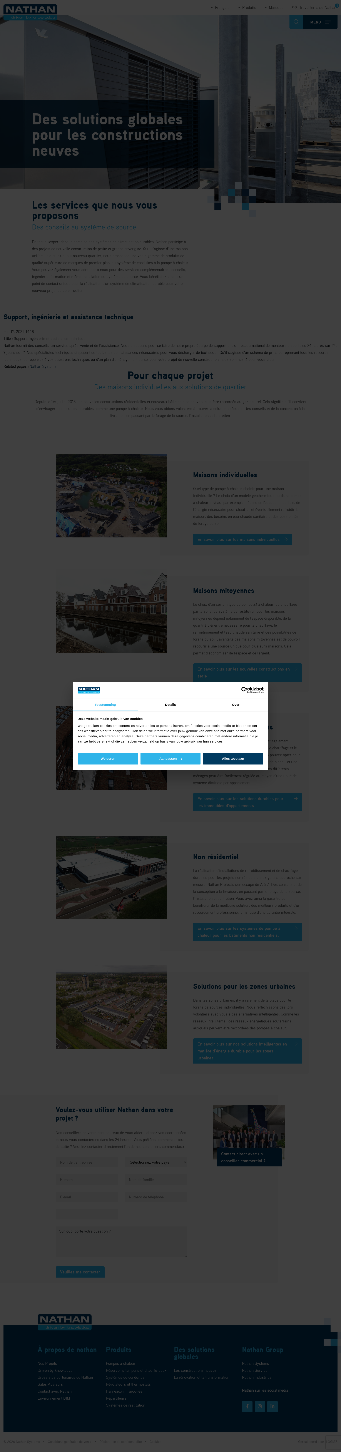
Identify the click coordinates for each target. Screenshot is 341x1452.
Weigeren (108, 758)
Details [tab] (170, 704)
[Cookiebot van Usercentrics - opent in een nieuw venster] (245, 690)
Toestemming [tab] (105, 704)
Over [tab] (236, 704)
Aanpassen (170, 758)
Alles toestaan (233, 758)
